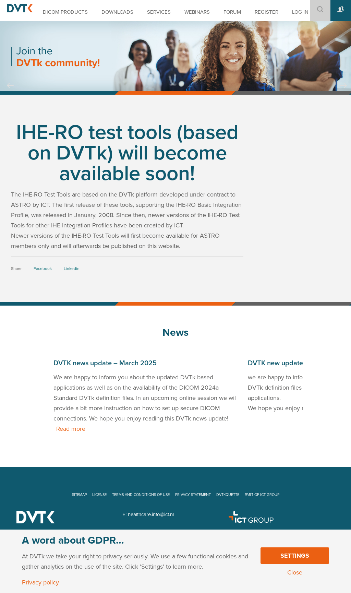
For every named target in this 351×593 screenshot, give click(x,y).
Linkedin (72, 268)
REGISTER (266, 12)
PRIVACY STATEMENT (193, 495)
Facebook (43, 268)
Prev (10, 92)
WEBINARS (197, 12)
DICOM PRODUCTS (65, 12)
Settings (294, 555)
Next (343, 92)
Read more (70, 428)
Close (294, 572)
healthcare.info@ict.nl (151, 514)
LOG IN (300, 12)
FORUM (232, 12)
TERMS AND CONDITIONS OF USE (141, 495)
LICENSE (99, 495)
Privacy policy (40, 582)
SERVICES (159, 12)
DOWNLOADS (117, 12)
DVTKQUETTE (227, 495)
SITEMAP (79, 495)
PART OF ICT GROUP (262, 495)
